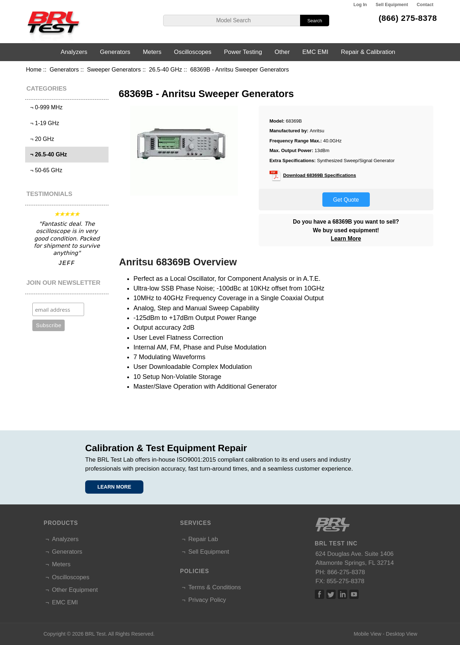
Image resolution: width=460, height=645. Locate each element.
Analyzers (74, 52)
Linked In (342, 594)
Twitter (331, 594)
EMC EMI (315, 52)
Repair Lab (203, 539)
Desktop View (401, 634)
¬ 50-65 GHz (44, 170)
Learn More (346, 238)
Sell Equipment (392, 4)
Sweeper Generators (114, 69)
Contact (425, 4)
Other (282, 52)
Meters (152, 52)
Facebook (319, 594)
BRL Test (95, 634)
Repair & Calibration (368, 52)
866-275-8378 (346, 572)
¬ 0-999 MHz (45, 107)
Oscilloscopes (192, 52)
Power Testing (243, 52)
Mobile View (367, 634)
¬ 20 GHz (40, 139)
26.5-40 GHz (165, 69)
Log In (360, 4)
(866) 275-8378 (407, 18)
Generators (64, 69)
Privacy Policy (207, 599)
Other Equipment (75, 589)
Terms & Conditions (214, 587)
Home (33, 69)
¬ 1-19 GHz (43, 123)
